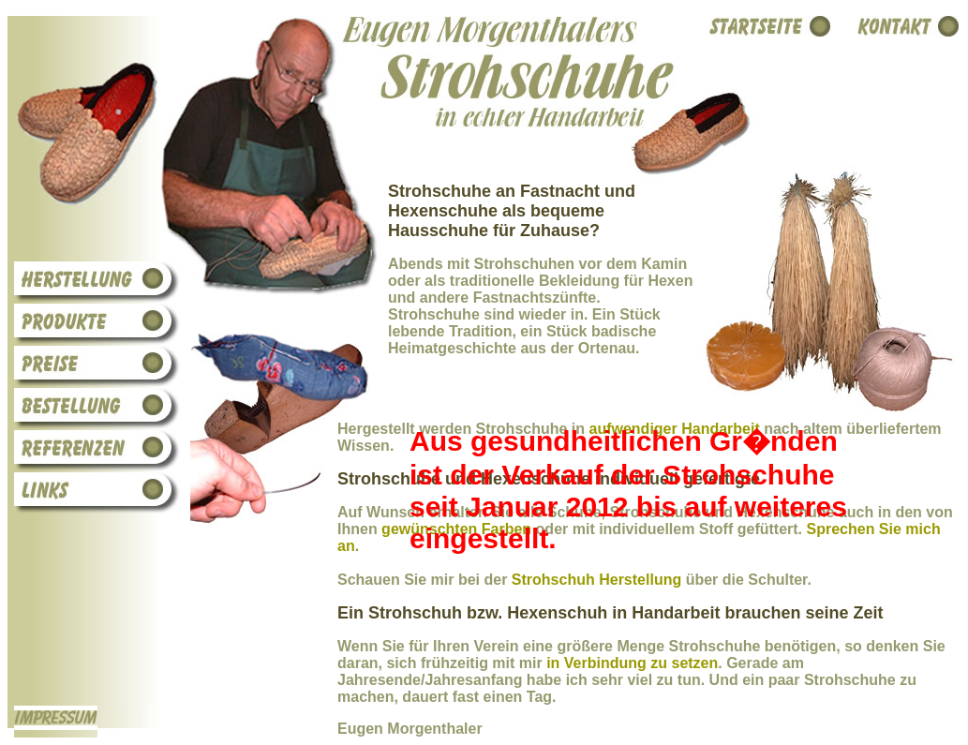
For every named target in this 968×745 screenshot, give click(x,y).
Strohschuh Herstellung (596, 580)
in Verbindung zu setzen (632, 663)
